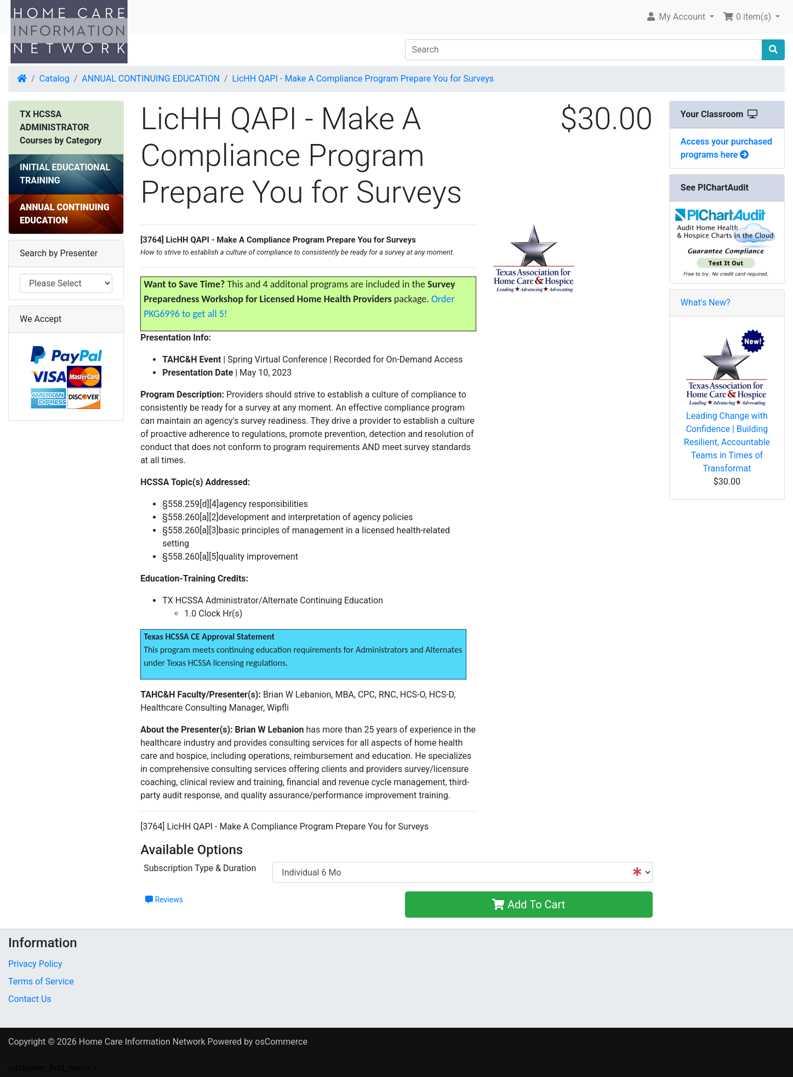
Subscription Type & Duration (200, 868)
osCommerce (281, 1041)
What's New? (706, 302)
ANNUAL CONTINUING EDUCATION (151, 78)
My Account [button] (677, 16)
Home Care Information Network (142, 1041)
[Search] (584, 49)
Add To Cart (528, 904)
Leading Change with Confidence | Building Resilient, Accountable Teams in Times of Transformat (727, 442)
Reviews (164, 899)
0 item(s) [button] (748, 16)
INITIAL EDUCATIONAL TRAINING (65, 174)
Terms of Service (41, 981)
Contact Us (30, 999)
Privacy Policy (35, 964)
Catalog (54, 78)
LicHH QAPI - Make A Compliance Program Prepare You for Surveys (363, 78)
